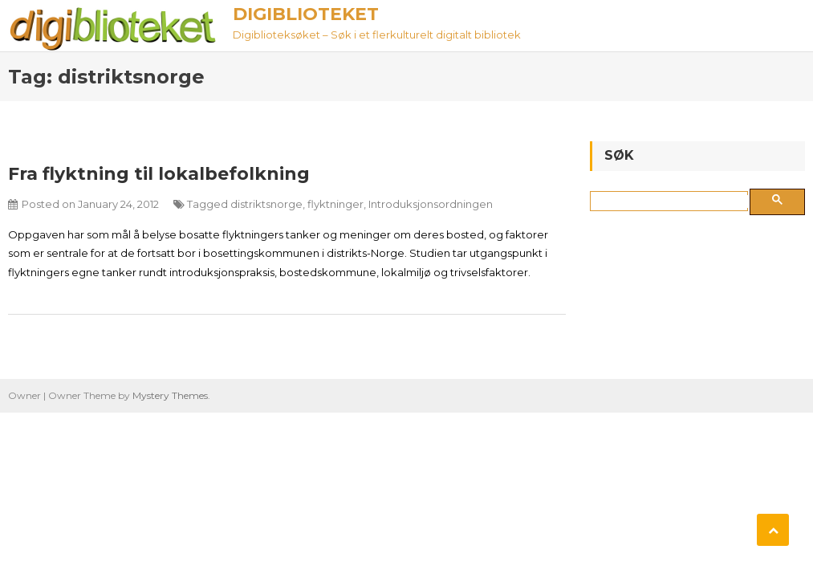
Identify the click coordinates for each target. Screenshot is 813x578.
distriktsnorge (266, 203)
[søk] (672, 201)
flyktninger (335, 203)
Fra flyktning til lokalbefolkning (159, 174)
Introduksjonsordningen (430, 203)
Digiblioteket (306, 14)
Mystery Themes (170, 395)
